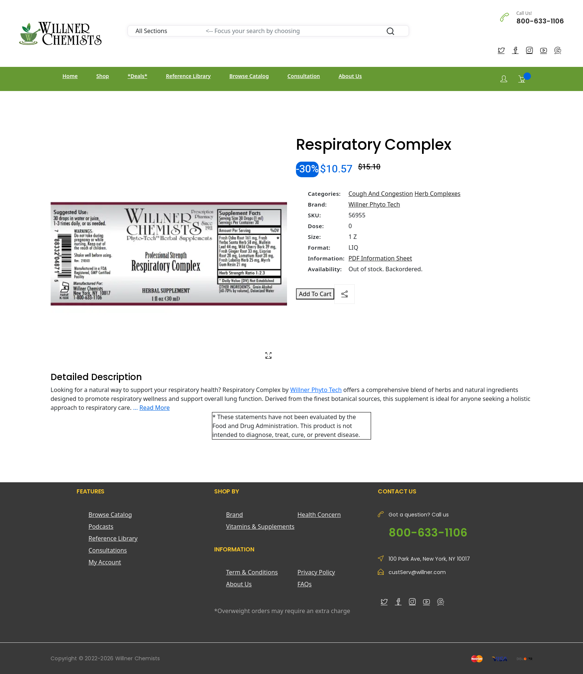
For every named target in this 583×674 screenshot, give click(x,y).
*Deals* (137, 76)
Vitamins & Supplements (260, 526)
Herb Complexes (438, 193)
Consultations (107, 550)
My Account (104, 562)
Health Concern (319, 515)
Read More (154, 408)
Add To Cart (315, 294)
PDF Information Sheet (380, 258)
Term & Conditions (252, 572)
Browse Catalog (249, 76)
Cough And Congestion (380, 193)
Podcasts (100, 526)
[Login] (503, 78)
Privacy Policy (316, 572)
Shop (102, 76)
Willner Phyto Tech (374, 204)
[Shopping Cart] (521, 78)
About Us (350, 76)
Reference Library (188, 76)
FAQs (304, 584)
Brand (234, 515)
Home (70, 76)
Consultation (303, 76)
